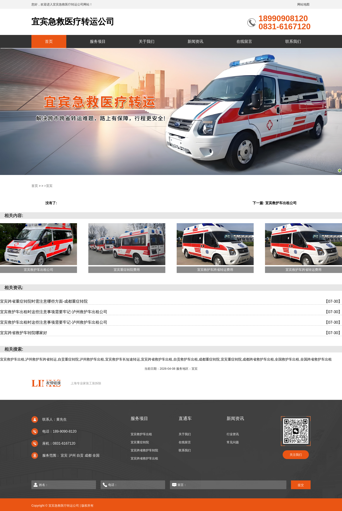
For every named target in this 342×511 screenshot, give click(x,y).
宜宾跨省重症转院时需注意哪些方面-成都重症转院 (171, 301)
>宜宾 (47, 186)
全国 (95, 455)
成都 (88, 455)
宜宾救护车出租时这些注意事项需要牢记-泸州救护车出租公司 (171, 312)
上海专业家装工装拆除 (86, 383)
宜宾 (64, 455)
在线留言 (244, 41)
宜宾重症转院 (140, 442)
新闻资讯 (195, 41)
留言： (224, 484)
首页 (49, 41)
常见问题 (233, 442)
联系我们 (293, 41)
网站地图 (303, 4)
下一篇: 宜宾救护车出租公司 (275, 203)
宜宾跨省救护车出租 (144, 458)
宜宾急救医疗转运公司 (73, 21)
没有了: (51, 203)
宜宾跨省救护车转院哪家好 (171, 333)
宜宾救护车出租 (141, 434)
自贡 (80, 455)
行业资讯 (233, 434)
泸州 (73, 455)
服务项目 (98, 41)
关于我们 (146, 41)
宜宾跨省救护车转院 (144, 450)
